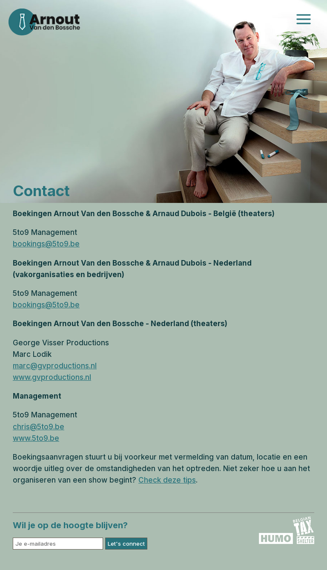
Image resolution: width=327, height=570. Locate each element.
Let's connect (126, 543)
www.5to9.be (36, 438)
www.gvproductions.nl (52, 377)
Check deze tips (167, 480)
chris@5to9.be (38, 426)
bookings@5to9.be (46, 244)
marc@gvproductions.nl (55, 366)
